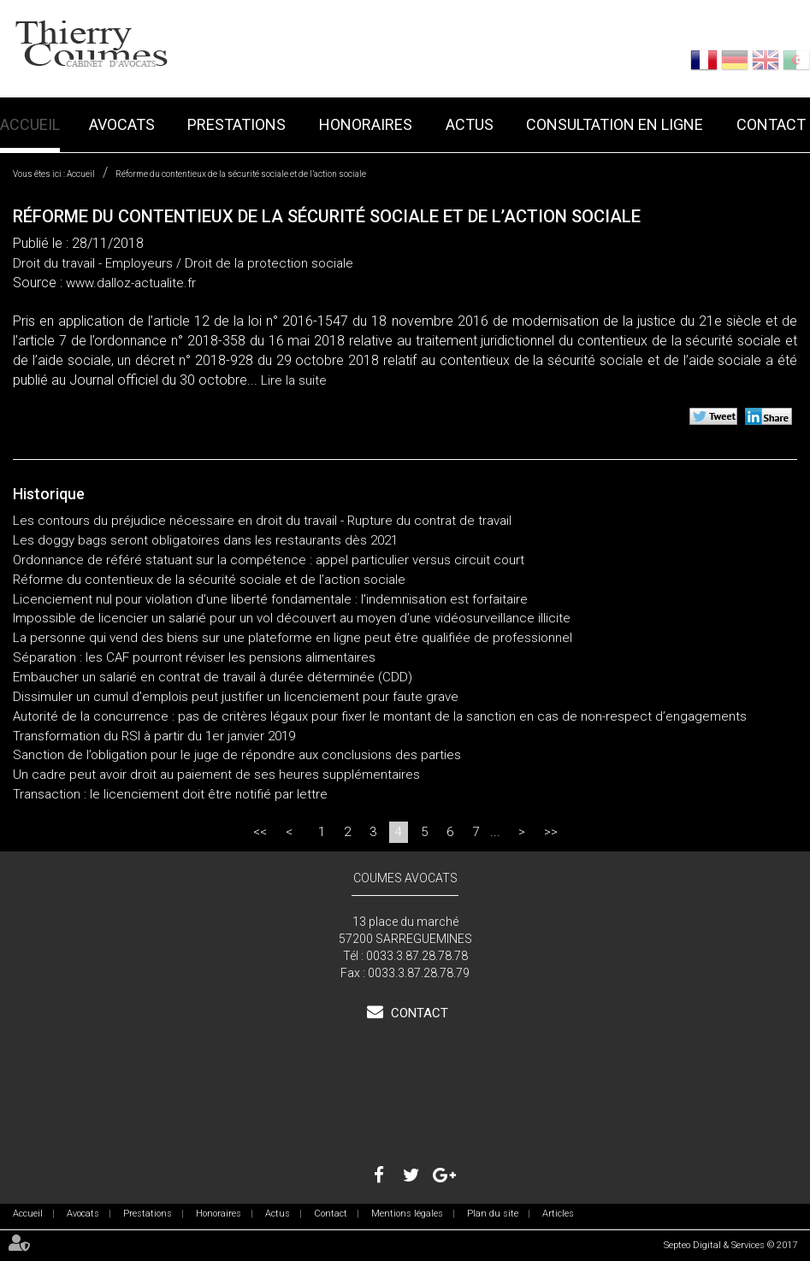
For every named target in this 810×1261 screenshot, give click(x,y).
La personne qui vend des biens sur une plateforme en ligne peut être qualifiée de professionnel (292, 637)
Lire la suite (294, 380)
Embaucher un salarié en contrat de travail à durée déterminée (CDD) (212, 677)
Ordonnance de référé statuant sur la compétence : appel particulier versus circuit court (268, 560)
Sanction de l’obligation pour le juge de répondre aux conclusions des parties (237, 755)
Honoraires (365, 124)
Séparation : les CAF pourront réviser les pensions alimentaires (194, 657)
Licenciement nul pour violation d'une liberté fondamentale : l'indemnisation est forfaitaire (270, 599)
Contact (771, 124)
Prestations (236, 124)
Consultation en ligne (614, 124)
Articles (558, 1213)
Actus (470, 124)
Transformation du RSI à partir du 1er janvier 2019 (154, 736)
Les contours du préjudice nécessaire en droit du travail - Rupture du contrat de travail (262, 520)
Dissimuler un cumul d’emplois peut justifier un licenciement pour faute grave (235, 696)
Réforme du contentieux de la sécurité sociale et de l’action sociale (240, 174)
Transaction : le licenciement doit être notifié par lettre (170, 794)
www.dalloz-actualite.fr (131, 283)
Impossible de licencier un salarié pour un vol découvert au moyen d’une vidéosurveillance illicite (292, 618)
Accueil (30, 124)
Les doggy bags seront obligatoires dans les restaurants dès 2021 (207, 540)
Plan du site (492, 1213)
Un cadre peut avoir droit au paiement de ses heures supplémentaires (216, 774)
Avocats (122, 124)
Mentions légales (407, 1213)
